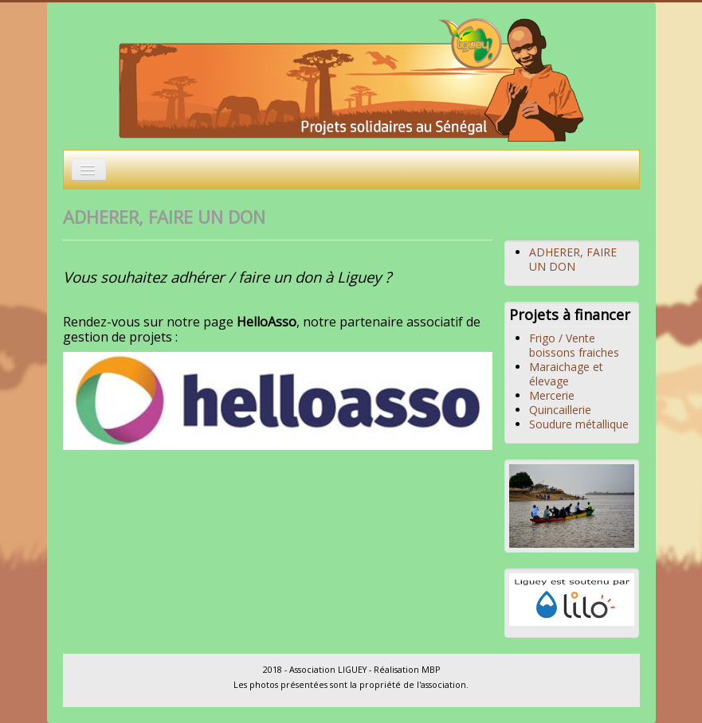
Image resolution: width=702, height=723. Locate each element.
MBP (431, 669)
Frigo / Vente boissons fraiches (574, 345)
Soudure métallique (579, 424)
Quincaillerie (560, 409)
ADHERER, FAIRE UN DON (573, 259)
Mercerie (552, 395)
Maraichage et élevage (566, 374)
